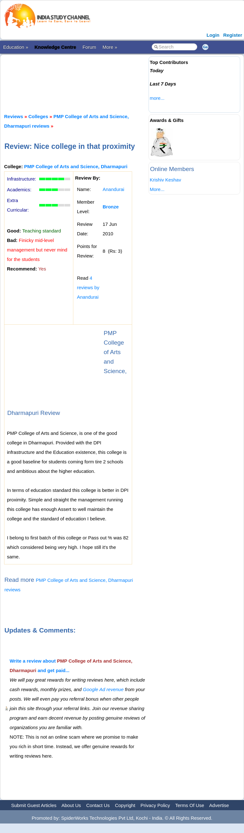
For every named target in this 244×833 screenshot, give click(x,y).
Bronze (111, 206)
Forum (89, 47)
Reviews (13, 116)
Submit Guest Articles (33, 805)
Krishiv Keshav (165, 179)
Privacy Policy (155, 805)
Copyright (125, 805)
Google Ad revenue (103, 689)
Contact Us (98, 805)
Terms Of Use (189, 805)
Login (212, 35)
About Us (71, 805)
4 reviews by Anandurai (88, 287)
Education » (15, 47)
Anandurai (113, 189)
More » (109, 47)
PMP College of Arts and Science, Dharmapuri (75, 166)
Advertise (219, 805)
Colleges (38, 116)
